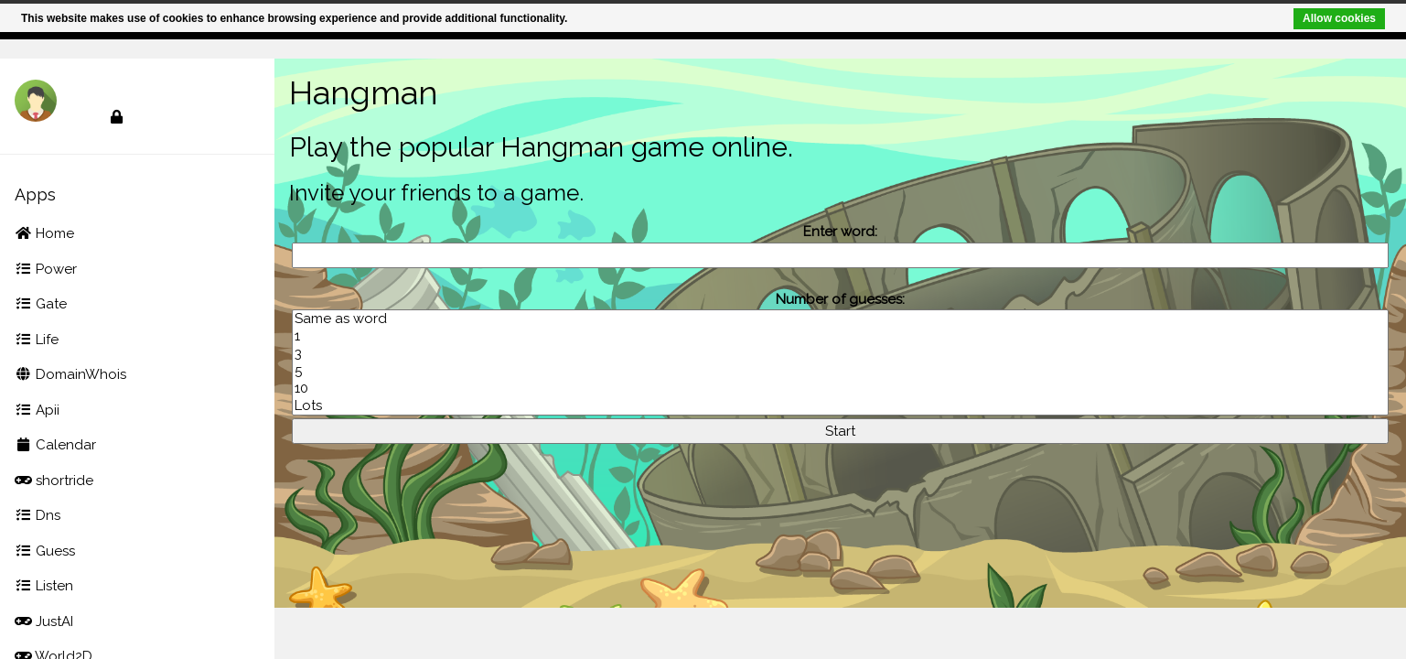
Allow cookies (1336, 19)
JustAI (44, 621)
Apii (37, 410)
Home (44, 233)
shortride (54, 480)
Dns (37, 515)
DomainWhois (70, 374)
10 (840, 388)
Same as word (840, 319)
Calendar (55, 445)
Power (46, 269)
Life (37, 339)
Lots (840, 406)
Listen (44, 586)
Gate (41, 304)
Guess (45, 551)
